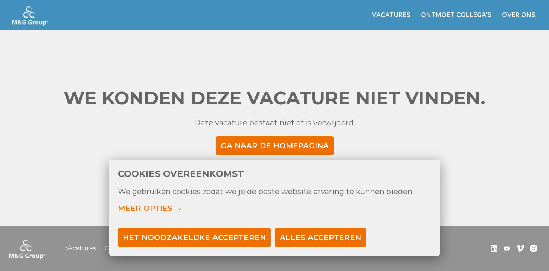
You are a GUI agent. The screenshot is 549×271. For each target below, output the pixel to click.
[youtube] (506, 248)
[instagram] (533, 248)
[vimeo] (520, 248)
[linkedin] (494, 248)
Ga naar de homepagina (275, 145)
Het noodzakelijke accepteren (194, 237)
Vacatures (391, 14)
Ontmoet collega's (456, 14)
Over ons (518, 14)
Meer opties (149, 208)
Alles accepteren (320, 237)
